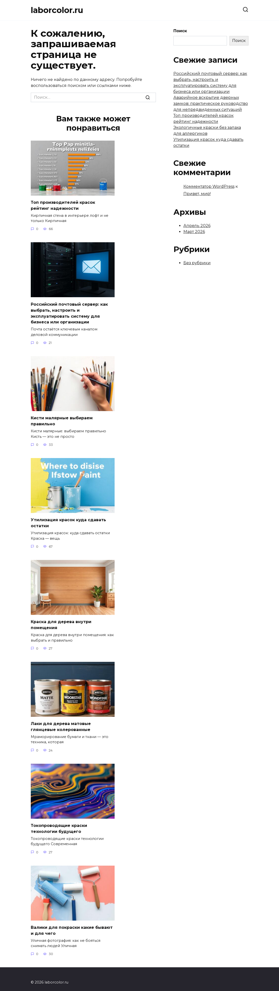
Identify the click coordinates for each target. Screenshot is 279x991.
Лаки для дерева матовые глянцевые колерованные (61, 722)
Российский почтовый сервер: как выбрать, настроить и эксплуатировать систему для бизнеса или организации (69, 311)
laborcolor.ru (57, 10)
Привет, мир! (197, 193)
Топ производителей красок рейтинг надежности (63, 205)
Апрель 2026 (196, 225)
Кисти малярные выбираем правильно (62, 418)
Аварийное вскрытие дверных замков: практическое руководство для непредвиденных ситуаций (210, 103)
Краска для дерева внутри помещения (61, 620)
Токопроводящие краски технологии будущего (59, 823)
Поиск (180, 30)
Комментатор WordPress (208, 186)
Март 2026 (194, 231)
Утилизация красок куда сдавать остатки (68, 519)
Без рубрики (197, 262)
